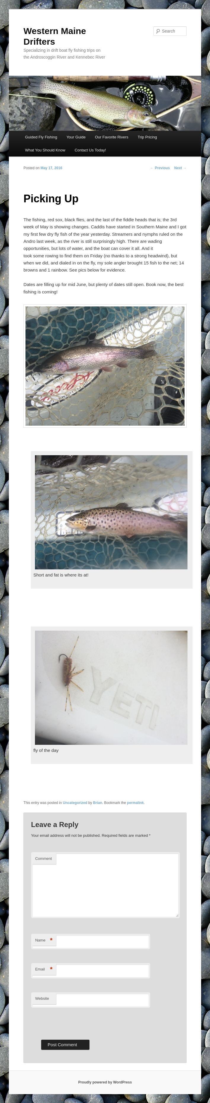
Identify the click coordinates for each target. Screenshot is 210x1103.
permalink (135, 803)
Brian (97, 803)
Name (44, 940)
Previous (160, 168)
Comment (43, 858)
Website (42, 998)
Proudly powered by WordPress (105, 1082)
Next (180, 168)
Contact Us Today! (90, 150)
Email (44, 969)
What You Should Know (45, 150)
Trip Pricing (147, 137)
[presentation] (76, 1022)
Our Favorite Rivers (111, 137)
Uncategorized (75, 803)
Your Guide (76, 137)
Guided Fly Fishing (41, 137)
